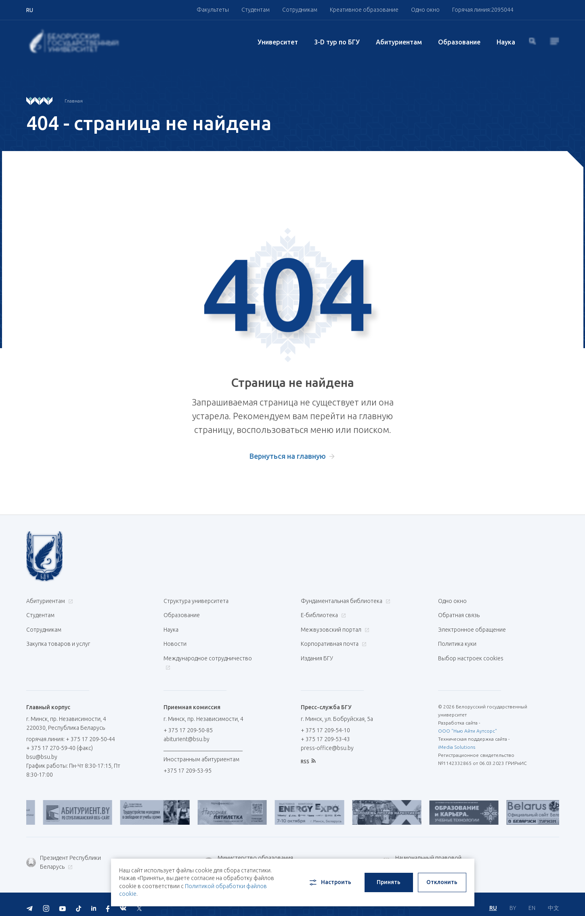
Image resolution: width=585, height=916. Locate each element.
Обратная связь (459, 614)
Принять (388, 882)
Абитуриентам (399, 42)
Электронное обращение (472, 627)
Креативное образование (364, 9)
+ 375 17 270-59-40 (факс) (59, 741)
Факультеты (213, 9)
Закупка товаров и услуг (58, 640)
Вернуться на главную (288, 456)
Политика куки (457, 640)
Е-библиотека (322, 614)
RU (493, 900)
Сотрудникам (299, 9)
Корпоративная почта (333, 640)
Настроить (329, 882)
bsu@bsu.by (41, 750)
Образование (459, 42)
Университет (278, 42)
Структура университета (196, 601)
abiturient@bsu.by (187, 732)
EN (531, 900)
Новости (175, 640)
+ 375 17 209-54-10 (325, 723)
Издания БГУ (317, 652)
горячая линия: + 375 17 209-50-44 (70, 732)
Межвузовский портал (334, 627)
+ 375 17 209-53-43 (325, 732)
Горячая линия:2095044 (483, 9)
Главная (74, 100)
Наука (506, 42)
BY (513, 900)
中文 (553, 900)
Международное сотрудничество (208, 656)
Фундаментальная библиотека (344, 601)
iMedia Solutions (456, 740)
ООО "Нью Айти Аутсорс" (467, 724)
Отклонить (441, 882)
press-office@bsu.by (327, 741)
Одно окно (425, 9)
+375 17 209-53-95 (188, 764)
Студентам (255, 9)
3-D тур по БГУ (337, 42)
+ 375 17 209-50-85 (188, 723)
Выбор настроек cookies (470, 652)
